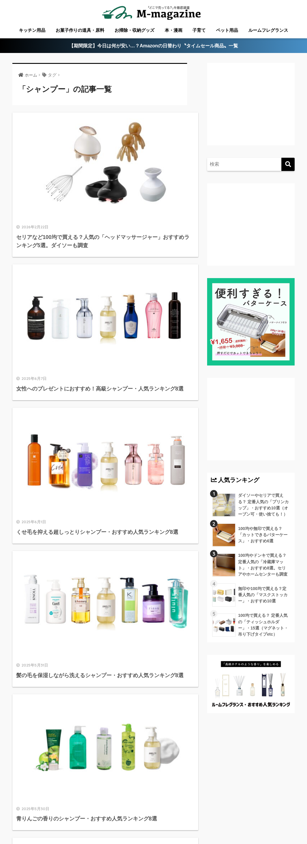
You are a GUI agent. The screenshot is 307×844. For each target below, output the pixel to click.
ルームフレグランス (268, 30)
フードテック (164, 816)
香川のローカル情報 (70, 807)
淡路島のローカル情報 (255, 807)
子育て (199, 30)
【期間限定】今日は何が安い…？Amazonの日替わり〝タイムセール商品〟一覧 (154, 46)
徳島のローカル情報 (160, 807)
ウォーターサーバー (125, 816)
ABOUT (34, 807)
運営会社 (193, 816)
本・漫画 (173, 30)
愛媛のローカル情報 (116, 807)
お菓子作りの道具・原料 (80, 30)
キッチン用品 (32, 30)
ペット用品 (227, 30)
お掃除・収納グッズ (134, 30)
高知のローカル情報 (206, 807)
